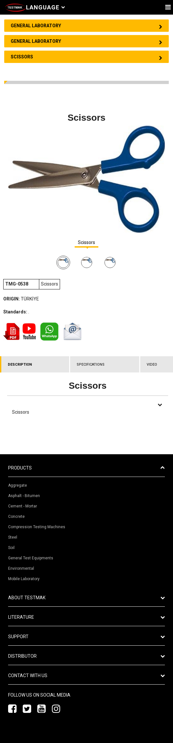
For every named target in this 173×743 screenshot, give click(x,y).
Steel (12, 537)
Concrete (16, 516)
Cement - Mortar (22, 506)
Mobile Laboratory (24, 579)
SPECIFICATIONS (91, 364)
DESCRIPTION (20, 364)
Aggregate (17, 485)
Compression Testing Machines (36, 527)
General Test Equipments (30, 558)
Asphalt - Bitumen (24, 496)
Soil (11, 548)
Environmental (21, 568)
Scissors (86, 242)
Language (45, 7)
